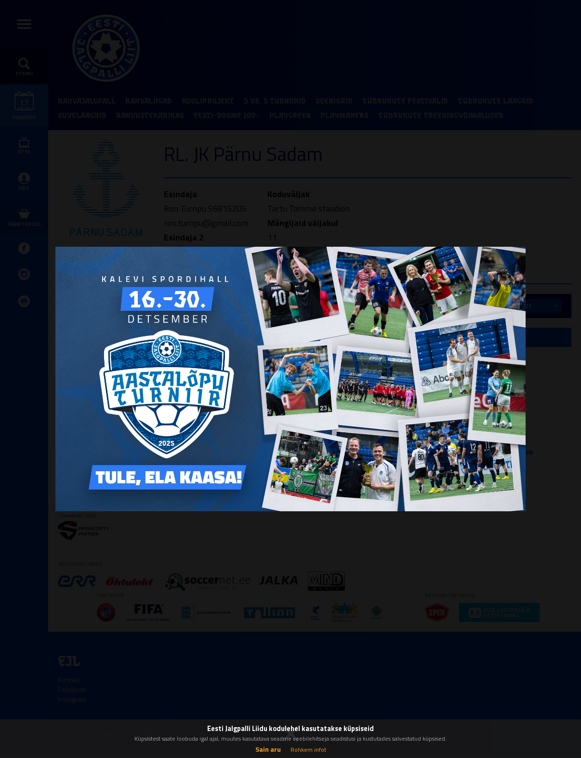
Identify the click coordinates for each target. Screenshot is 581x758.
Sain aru (268, 749)
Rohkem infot (308, 749)
